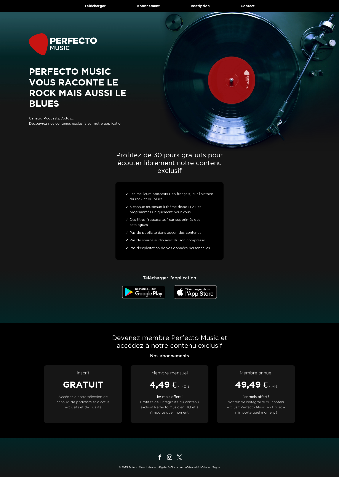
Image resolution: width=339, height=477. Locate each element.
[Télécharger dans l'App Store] (195, 292)
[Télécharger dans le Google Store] (143, 292)
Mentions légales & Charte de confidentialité (173, 467)
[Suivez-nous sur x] (179, 457)
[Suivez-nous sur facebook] (160, 457)
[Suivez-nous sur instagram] (169, 457)
